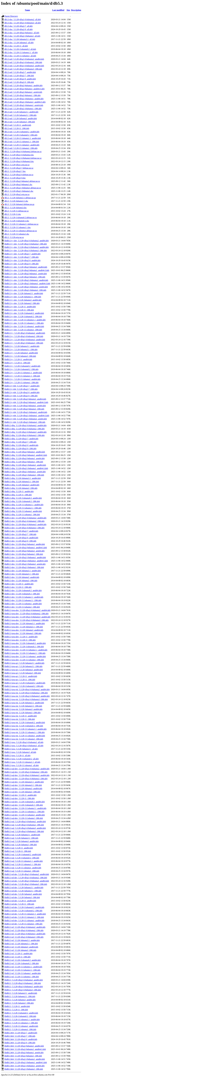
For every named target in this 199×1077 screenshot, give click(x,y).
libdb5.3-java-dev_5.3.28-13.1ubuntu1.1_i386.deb (24, 653)
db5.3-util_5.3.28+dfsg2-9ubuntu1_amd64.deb (23, 85)
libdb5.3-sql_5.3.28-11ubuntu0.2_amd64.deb (22, 854)
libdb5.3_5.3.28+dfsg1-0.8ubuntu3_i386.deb (22, 990)
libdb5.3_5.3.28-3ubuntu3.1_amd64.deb (20, 993)
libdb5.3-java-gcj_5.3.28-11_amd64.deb (20, 676)
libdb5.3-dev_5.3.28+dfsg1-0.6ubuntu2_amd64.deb (25, 518)
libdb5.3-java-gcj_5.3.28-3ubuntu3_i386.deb (22, 673)
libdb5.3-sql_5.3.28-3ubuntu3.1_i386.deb (21, 838)
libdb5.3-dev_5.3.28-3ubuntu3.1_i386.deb (21, 574)
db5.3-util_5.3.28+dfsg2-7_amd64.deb (20, 72)
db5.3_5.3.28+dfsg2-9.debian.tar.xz (18, 175)
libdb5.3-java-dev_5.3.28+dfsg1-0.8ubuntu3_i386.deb (26, 620)
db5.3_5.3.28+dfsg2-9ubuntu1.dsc (18, 184)
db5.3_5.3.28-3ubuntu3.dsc (15, 208)
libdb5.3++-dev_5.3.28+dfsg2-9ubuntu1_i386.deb (24, 277)
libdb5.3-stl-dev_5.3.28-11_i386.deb (19, 904)
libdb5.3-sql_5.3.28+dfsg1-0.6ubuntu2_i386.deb (24, 825)
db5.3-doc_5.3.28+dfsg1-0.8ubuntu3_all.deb (22, 23)
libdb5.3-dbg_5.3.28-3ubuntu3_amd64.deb (21, 485)
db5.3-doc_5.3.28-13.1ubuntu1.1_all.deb (21, 52)
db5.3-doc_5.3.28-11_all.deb (16, 46)
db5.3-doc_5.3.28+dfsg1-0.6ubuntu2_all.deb (22, 19)
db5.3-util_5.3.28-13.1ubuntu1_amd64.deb (21, 145)
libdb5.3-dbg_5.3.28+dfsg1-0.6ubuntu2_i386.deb (24, 429)
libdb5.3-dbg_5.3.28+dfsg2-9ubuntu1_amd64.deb (24, 452)
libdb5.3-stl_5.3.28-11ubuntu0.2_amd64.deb (22, 960)
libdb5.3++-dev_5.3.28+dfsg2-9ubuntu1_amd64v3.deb (26, 270)
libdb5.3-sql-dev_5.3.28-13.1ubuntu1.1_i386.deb (24, 812)
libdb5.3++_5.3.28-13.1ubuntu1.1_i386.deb (22, 376)
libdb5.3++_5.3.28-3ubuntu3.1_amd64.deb (21, 346)
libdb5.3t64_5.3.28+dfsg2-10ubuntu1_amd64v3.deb (25, 1062)
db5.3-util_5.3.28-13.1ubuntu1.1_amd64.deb (22, 138)
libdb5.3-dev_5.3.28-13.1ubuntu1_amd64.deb (23, 604)
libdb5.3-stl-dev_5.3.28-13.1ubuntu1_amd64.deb (24, 920)
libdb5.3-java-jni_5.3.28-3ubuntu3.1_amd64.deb (24, 703)
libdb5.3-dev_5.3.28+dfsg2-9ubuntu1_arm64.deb (24, 551)
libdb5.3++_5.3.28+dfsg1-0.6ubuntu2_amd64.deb (24, 333)
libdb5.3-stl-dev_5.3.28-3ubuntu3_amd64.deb (23, 894)
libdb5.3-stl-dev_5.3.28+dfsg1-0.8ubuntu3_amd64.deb (26, 881)
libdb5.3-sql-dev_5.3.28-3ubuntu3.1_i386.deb (23, 785)
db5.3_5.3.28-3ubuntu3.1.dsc (16, 201)
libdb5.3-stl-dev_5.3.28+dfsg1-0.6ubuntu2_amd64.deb (26, 874)
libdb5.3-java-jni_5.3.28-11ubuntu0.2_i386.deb (23, 726)
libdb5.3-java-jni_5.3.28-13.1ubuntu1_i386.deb (23, 739)
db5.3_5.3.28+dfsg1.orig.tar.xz (16, 165)
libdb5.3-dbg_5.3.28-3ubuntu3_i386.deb (20, 488)
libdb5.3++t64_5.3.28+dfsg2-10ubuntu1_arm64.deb (25, 419)
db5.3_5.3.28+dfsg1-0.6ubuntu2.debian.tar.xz (23, 151)
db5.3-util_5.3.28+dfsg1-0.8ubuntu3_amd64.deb (24, 66)
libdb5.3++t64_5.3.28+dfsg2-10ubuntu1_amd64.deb (25, 412)
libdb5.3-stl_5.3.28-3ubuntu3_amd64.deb (21, 947)
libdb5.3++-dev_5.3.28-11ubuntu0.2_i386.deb (23, 316)
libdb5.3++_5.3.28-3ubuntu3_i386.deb (20, 356)
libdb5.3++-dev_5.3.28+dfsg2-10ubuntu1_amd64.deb (26, 280)
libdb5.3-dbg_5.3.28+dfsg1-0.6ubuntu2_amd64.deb (25, 425)
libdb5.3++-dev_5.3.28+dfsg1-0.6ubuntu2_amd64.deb (26, 241)
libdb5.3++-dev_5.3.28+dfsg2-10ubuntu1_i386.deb (25, 290)
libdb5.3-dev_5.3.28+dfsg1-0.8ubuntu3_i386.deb (24, 528)
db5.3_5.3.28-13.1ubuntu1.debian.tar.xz (20, 231)
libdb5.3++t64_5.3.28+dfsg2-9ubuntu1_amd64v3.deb (26, 402)
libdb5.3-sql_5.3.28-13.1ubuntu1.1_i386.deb (22, 864)
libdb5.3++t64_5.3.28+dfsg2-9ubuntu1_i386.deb (24, 409)
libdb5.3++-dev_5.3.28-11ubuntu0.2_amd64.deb (24, 313)
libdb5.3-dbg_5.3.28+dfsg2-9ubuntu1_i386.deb (23, 462)
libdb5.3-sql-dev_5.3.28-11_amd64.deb (20, 795)
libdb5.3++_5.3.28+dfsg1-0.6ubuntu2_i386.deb (23, 336)
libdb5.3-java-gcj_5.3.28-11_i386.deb (19, 680)
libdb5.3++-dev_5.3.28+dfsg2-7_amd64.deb (22, 254)
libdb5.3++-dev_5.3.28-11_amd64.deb (20, 307)
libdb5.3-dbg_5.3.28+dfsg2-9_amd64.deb (21, 445)
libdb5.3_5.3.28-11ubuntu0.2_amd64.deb (21, 1013)
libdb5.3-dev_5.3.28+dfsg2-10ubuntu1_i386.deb (24, 567)
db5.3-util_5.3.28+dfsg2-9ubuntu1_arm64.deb (23, 92)
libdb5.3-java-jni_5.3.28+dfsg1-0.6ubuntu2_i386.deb (26, 693)
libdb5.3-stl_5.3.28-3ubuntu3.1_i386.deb (21, 944)
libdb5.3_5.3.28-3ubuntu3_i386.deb (19, 1003)
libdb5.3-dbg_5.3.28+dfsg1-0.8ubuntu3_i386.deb (24, 435)
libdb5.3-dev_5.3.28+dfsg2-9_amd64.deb (21, 538)
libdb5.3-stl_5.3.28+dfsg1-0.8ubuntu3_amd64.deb (24, 934)
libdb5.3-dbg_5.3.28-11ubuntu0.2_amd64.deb (23, 498)
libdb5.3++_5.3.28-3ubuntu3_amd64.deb (21, 353)
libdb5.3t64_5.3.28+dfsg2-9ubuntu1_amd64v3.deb (25, 1049)
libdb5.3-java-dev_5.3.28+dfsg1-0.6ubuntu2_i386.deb (26, 614)
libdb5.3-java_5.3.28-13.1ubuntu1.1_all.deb (22, 762)
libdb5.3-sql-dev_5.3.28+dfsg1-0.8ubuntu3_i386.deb (25, 779)
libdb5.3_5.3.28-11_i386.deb (16, 1010)
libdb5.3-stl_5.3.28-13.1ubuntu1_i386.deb (21, 977)
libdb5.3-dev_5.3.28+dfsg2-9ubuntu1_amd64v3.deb (25, 547)
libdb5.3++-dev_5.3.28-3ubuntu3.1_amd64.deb (23, 293)
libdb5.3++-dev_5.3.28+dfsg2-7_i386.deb (21, 257)
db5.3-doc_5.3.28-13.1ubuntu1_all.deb (20, 56)
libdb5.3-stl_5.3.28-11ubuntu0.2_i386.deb (21, 963)
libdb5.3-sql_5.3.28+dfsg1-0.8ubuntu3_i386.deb (24, 831)
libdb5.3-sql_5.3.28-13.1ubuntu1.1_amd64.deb (23, 861)
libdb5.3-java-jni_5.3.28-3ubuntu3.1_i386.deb (23, 706)
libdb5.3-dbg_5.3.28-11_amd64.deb (19, 491)
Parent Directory (11, 16)
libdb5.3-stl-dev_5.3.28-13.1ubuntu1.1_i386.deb (24, 917)
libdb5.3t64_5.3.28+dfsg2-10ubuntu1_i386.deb (23, 1069)
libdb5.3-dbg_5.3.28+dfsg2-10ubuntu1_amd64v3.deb (26, 468)
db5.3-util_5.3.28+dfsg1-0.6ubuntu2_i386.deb (23, 62)
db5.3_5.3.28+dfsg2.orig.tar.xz (16, 194)
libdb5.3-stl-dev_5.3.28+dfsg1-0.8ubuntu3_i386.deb (25, 884)
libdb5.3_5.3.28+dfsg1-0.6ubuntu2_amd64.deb (23, 980)
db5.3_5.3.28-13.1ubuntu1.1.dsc (17, 227)
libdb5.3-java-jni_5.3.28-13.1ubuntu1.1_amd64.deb (25, 729)
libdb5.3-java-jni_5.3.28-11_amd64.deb (20, 716)
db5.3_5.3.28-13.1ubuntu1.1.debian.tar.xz (21, 224)
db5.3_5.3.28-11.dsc (12, 214)
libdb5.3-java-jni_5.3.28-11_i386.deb (19, 719)
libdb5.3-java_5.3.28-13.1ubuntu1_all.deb (21, 765)
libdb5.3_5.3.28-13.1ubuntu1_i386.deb (20, 1029)
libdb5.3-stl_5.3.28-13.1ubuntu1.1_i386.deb (22, 970)
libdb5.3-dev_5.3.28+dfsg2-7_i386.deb (20, 534)
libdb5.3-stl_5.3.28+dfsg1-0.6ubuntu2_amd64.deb (24, 927)
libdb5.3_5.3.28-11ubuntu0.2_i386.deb (20, 1016)
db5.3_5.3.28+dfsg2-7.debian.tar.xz (18, 168)
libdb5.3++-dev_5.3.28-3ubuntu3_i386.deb (22, 303)
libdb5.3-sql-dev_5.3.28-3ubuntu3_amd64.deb (23, 788)
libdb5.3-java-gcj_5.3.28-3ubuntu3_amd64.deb (23, 670)
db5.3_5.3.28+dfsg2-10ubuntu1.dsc (18, 191)
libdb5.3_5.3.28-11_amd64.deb (17, 1006)
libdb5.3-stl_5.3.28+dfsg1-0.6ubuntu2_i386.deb (23, 930)
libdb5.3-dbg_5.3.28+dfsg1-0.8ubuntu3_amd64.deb (25, 432)
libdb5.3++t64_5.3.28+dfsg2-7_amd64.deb (21, 386)
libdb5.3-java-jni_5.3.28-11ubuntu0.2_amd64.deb (24, 722)
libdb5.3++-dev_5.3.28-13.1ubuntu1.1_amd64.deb (25, 320)
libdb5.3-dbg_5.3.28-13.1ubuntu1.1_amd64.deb (23, 505)
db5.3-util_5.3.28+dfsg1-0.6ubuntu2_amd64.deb (24, 59)
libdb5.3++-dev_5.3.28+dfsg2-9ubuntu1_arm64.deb (25, 274)
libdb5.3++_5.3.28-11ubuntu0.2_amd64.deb (22, 366)
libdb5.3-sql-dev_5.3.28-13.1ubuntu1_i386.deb (23, 818)
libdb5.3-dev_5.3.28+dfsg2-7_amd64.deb (21, 531)
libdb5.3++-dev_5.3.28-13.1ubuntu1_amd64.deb (24, 326)
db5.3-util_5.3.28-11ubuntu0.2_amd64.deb (21, 132)
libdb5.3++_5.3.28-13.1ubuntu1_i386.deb (21, 382)
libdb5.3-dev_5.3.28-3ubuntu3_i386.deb (20, 581)
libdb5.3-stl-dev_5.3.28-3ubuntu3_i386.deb (22, 897)
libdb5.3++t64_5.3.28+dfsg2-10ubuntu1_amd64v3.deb (26, 415)
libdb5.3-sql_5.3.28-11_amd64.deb (18, 848)
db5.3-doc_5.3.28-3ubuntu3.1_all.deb (19, 39)
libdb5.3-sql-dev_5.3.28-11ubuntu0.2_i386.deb (23, 805)
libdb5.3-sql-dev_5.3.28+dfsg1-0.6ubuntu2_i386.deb (25, 772)
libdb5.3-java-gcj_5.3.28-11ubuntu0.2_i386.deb (23, 686)
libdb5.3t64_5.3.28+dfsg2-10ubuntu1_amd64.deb (24, 1059)
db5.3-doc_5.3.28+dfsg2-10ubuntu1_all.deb (22, 36)
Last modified (58, 10)
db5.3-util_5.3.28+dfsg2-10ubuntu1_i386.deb (23, 109)
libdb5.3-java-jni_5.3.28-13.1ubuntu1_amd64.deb (24, 736)
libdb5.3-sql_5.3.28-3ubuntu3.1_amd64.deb (22, 835)
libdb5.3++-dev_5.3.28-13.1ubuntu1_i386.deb (23, 330)
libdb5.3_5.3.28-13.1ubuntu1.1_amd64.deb (22, 1019)
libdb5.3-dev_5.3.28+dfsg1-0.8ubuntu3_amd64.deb (25, 524)
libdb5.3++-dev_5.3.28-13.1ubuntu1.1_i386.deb (24, 323)
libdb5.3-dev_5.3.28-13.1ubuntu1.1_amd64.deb (23, 597)
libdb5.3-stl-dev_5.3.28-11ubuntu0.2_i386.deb (23, 911)
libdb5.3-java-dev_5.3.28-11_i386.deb (20, 640)
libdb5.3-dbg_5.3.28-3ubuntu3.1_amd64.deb (22, 478)
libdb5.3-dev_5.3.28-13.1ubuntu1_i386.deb (22, 607)
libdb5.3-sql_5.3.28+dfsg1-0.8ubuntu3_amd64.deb (25, 828)
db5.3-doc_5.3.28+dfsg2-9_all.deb (18, 29)
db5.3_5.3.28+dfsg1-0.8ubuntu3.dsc (19, 161)
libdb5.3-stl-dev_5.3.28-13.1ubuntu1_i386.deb (23, 924)
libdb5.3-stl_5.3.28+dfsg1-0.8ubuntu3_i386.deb (23, 937)
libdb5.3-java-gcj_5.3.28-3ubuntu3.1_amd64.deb (24, 663)
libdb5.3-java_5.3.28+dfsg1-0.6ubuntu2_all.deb (23, 742)
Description (76, 10)
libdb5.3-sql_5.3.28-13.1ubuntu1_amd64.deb (22, 868)
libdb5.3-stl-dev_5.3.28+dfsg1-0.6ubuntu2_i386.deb (25, 878)
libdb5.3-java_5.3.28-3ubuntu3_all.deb (20, 752)
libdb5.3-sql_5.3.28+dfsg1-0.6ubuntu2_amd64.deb (25, 821)
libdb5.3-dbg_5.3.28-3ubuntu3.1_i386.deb (21, 481)
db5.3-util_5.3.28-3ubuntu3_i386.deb (19, 122)
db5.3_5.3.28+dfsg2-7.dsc (15, 171)
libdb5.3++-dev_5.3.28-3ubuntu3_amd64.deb (23, 300)
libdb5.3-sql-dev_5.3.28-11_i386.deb (19, 798)
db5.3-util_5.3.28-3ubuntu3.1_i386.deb (20, 115)
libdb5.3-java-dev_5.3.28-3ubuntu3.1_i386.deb (23, 627)
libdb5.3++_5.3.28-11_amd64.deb (18, 359)
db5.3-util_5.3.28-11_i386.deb (16, 128)
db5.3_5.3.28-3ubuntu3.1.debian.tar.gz (20, 198)
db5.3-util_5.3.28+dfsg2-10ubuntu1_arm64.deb (23, 105)
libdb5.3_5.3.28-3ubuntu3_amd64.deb (20, 1000)
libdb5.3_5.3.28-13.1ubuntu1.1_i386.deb (21, 1023)
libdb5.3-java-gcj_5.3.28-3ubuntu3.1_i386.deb (23, 666)
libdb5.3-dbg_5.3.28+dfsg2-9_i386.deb (20, 448)
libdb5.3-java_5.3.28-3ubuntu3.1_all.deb (21, 749)
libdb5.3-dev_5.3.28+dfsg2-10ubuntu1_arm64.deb (25, 564)
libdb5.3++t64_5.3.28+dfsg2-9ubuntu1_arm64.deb (25, 406)
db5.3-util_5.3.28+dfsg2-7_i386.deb (19, 76)
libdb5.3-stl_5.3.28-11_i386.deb (17, 957)
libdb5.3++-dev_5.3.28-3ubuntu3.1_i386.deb (22, 297)
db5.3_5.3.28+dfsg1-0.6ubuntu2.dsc (19, 155)
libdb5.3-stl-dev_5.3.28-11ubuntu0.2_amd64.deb (24, 907)
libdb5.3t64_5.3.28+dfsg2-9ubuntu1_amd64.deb (24, 1046)
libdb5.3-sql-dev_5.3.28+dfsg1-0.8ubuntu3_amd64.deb (26, 775)
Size (68, 10)
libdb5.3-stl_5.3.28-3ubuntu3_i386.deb (20, 950)
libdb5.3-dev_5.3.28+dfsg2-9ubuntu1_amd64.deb (24, 544)
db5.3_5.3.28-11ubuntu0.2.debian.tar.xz (20, 217)
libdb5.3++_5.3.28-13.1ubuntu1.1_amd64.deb (23, 373)
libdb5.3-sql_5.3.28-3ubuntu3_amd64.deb (21, 841)
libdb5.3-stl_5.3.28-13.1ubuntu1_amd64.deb (22, 973)
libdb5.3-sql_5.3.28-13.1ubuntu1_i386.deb (21, 871)
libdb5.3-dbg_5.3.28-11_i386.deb (18, 495)
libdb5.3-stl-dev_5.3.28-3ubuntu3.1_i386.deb (22, 891)
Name (27, 10)
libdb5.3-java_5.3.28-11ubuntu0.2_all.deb (21, 759)
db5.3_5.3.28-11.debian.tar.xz (16, 211)
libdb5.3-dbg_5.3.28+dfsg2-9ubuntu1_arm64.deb (24, 458)
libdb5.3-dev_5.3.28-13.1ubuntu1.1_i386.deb (22, 600)
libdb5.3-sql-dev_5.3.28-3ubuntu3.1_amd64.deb (24, 782)
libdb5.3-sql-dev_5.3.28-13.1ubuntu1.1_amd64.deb (25, 808)
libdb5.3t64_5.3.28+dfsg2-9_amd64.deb (20, 1039)
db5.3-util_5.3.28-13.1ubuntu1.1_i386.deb (21, 142)
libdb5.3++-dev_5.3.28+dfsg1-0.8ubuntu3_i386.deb (25, 250)
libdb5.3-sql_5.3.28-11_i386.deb (17, 851)
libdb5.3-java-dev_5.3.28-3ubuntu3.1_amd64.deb (24, 623)
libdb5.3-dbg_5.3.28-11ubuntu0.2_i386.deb (22, 501)
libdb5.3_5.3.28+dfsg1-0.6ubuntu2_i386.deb (22, 983)
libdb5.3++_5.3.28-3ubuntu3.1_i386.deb (20, 349)
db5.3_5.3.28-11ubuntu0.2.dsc (16, 221)
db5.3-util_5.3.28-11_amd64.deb (17, 125)
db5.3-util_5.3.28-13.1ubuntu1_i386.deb (20, 148)
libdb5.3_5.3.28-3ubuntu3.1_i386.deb (19, 996)
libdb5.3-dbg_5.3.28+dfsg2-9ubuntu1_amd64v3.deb (25, 455)
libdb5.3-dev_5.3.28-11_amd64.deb (19, 584)
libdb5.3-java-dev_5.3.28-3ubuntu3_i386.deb (22, 633)
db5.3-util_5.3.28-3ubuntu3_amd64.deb (20, 118)
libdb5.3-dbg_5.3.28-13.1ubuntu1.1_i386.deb (23, 508)
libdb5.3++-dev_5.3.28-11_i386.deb (19, 310)
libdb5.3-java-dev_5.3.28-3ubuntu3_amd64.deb (23, 630)
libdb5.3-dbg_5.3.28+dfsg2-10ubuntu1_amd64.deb (25, 465)
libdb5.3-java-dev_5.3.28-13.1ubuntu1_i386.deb (24, 660)
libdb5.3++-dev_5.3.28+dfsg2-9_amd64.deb (22, 260)
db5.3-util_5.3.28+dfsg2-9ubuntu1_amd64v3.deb (24, 89)
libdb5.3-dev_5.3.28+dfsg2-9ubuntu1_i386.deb (23, 554)
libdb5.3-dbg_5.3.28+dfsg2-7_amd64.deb (21, 439)
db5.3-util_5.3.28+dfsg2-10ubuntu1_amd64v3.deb (25, 102)
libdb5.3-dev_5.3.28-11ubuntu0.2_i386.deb (22, 594)
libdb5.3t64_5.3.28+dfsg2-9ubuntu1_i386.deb (23, 1056)
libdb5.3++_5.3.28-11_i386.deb (17, 363)
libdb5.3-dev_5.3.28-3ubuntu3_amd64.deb (21, 577)
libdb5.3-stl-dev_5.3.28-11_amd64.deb (20, 901)
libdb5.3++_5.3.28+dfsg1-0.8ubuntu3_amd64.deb (24, 340)
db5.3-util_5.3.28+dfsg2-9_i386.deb (19, 82)
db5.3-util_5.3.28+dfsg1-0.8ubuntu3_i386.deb (23, 69)
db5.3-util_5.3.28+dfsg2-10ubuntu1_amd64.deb (24, 99)
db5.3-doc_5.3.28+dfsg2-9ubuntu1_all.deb (21, 33)
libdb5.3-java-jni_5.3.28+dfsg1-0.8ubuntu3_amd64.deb (27, 696)
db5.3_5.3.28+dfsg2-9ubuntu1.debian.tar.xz (22, 181)
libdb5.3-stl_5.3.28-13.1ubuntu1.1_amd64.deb (23, 967)
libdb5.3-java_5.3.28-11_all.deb (17, 755)
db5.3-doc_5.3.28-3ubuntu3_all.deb (19, 43)
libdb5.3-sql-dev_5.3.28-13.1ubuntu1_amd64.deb (24, 815)
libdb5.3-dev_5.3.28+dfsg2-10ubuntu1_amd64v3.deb (26, 561)
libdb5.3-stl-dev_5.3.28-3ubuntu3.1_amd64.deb (23, 887)
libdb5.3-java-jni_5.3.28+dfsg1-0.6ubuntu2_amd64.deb (27, 689)
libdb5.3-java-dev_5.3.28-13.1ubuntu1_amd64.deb (25, 656)
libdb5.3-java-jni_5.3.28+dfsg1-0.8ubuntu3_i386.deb (26, 699)
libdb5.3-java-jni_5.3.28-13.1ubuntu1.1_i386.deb (24, 732)
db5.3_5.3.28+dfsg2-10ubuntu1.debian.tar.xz (22, 188)
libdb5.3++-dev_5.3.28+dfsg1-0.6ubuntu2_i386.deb (25, 244)
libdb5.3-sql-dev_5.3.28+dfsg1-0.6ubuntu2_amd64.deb (26, 769)
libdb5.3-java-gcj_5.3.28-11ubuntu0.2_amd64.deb (24, 683)
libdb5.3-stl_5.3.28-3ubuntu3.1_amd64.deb (22, 940)
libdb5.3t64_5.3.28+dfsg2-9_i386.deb (19, 1043)
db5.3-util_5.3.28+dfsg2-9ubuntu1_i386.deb (22, 95)
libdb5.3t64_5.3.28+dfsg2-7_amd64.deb (20, 1033)
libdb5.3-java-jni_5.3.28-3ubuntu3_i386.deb (22, 713)
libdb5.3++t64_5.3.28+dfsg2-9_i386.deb (21, 396)
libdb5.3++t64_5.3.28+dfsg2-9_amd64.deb (21, 392)
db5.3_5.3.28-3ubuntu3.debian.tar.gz (19, 204)
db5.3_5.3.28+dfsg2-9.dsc (15, 178)
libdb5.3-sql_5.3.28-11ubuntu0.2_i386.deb (21, 858)
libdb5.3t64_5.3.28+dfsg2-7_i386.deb (19, 1036)
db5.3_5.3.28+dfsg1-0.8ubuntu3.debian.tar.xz (23, 158)
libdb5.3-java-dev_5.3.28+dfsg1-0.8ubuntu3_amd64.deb (27, 617)
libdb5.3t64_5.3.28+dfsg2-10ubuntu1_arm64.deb (24, 1066)
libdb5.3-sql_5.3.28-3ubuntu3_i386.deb (20, 845)
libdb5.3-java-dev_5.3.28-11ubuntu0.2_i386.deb (24, 647)
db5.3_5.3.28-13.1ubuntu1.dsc (16, 234)
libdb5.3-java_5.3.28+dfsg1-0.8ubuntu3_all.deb (23, 746)
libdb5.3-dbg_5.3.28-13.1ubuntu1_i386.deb (22, 514)
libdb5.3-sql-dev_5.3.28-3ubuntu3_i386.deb (22, 792)
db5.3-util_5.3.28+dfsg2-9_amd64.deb (20, 79)
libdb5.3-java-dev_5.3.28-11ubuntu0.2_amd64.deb (25, 643)
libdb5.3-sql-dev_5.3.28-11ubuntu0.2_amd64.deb (24, 802)
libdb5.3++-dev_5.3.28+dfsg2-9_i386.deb (21, 264)
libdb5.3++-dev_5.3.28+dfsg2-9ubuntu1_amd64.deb (25, 267)
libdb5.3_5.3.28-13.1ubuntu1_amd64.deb (21, 1026)
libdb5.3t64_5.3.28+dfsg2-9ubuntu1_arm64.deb (24, 1052)
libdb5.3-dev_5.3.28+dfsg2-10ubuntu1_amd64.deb (25, 557)
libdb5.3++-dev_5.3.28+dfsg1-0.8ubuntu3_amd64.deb (26, 247)
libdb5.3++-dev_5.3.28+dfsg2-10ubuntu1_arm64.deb (26, 287)
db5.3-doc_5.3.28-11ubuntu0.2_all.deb (20, 49)
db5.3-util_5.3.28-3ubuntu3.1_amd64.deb (21, 112)
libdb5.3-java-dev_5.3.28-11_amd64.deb (21, 637)
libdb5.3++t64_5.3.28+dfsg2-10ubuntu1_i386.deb (24, 422)
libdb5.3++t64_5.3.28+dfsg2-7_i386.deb (21, 389)
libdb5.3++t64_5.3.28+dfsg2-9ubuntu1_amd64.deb (25, 399)
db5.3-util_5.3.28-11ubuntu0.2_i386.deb (20, 135)
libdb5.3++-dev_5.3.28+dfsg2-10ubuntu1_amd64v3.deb (27, 283)
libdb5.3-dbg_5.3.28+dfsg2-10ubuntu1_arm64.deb (25, 472)
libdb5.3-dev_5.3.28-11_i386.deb (18, 587)
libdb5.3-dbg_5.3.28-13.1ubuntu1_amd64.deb (23, 511)
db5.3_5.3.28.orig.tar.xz (14, 237)
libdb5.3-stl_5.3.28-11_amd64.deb (18, 953)
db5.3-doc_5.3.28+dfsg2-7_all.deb (18, 26)
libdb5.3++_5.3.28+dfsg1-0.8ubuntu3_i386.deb (23, 343)
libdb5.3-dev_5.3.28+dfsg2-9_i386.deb (20, 541)
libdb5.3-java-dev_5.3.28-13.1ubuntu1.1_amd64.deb (25, 650)
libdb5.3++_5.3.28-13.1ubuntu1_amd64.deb (22, 379)
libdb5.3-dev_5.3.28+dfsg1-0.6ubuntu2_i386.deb (24, 521)
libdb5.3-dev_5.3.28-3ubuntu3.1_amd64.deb (22, 571)
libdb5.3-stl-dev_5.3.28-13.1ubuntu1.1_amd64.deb (25, 914)
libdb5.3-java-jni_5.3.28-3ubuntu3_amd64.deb (23, 709)
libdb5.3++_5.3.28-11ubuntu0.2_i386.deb (21, 369)
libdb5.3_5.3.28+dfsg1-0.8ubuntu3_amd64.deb (23, 986)
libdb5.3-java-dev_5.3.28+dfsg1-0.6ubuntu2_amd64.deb (27, 610)
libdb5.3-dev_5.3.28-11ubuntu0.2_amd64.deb (23, 590)
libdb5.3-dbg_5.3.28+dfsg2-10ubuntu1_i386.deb (24, 475)
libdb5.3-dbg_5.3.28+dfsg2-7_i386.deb (20, 442)
